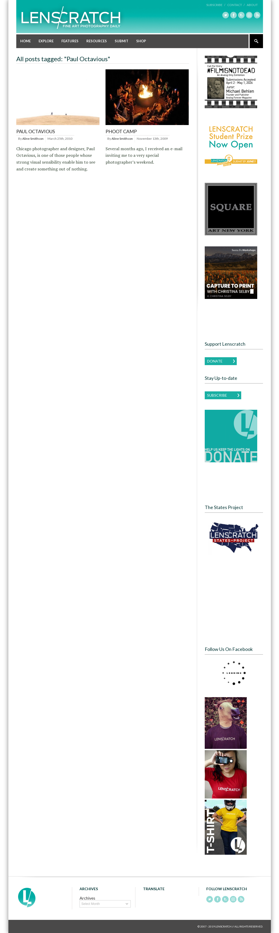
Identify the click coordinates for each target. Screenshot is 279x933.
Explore (46, 41)
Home (25, 41)
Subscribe (217, 395)
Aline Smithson (33, 139)
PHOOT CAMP (121, 131)
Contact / (236, 5)
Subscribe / (215, 5)
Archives (87, 897)
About (252, 5)
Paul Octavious (35, 131)
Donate (215, 361)
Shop (141, 41)
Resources (96, 41)
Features (69, 41)
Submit (121, 41)
